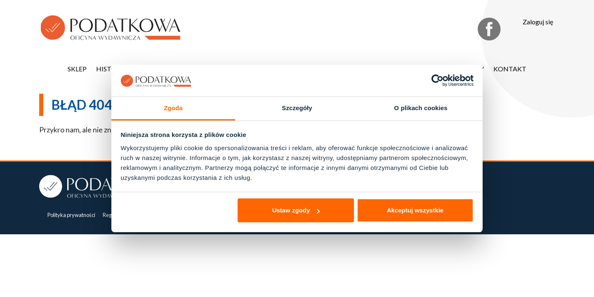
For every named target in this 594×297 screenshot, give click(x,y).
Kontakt (509, 69)
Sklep (77, 69)
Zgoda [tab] (173, 107)
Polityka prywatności (71, 215)
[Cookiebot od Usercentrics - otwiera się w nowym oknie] (437, 81)
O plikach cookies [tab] (420, 107)
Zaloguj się (538, 22)
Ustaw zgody (296, 210)
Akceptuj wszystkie (415, 210)
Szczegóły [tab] (297, 107)
